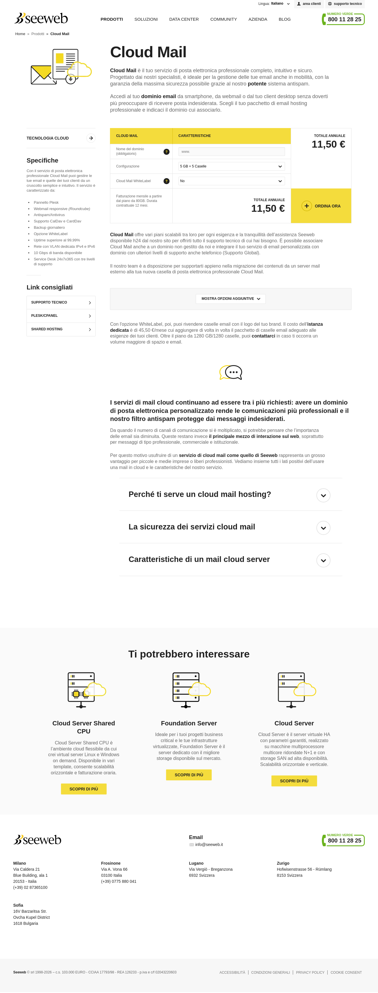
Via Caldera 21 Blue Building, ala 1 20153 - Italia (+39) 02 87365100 (30, 875)
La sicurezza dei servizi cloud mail (192, 527)
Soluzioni (146, 19)
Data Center (184, 19)
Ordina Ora (328, 206)
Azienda (257, 19)
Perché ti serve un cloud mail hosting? (200, 494)
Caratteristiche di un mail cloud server (199, 559)
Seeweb (40, 18)
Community (223, 19)
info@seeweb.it (209, 844)
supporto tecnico (348, 4)
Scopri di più (83, 789)
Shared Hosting (46, 329)
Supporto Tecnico (49, 302)
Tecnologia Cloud (47, 138)
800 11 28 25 (344, 19)
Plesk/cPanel (44, 316)
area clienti (312, 4)
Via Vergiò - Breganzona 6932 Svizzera (211, 869)
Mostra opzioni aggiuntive (228, 299)
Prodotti (112, 19)
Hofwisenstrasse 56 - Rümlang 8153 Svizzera (304, 869)
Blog (285, 19)
